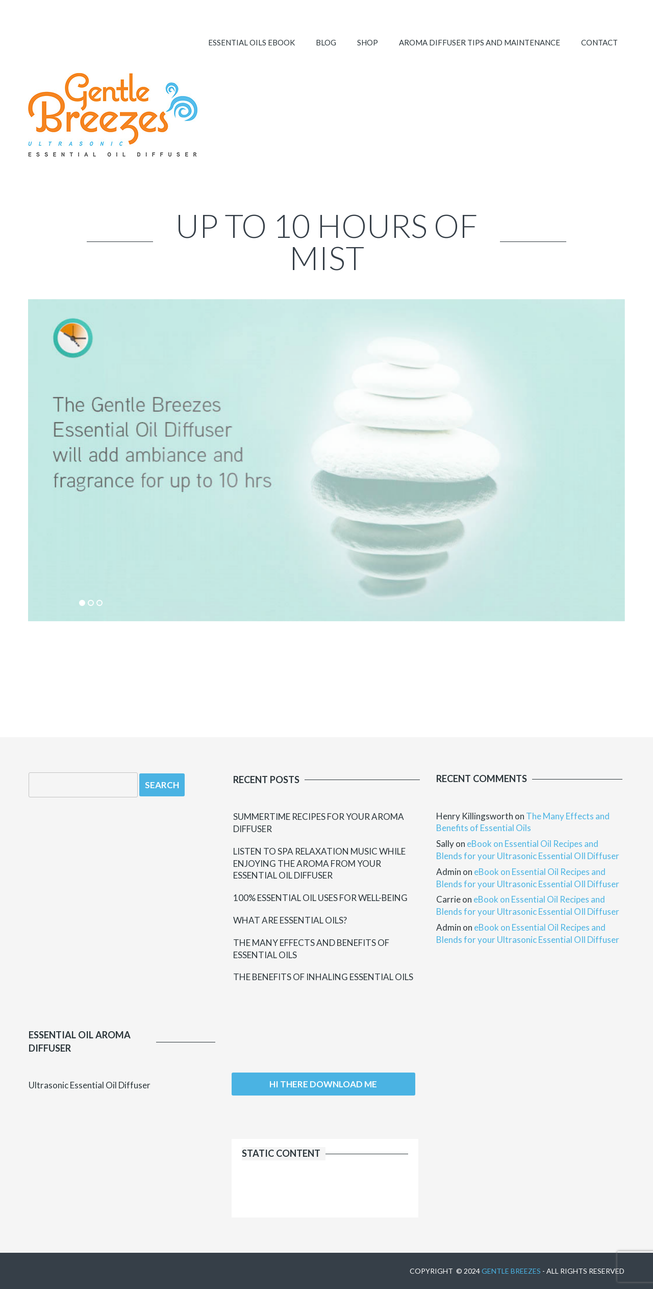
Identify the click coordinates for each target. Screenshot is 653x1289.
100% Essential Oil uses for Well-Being (320, 897)
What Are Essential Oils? (290, 920)
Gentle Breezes (511, 1271)
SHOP (367, 42)
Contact (599, 42)
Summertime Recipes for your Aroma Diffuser (318, 822)
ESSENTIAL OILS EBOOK (251, 42)
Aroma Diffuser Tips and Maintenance (479, 42)
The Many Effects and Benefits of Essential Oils (311, 948)
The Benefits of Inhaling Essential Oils (323, 976)
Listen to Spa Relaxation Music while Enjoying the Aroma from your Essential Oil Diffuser (319, 863)
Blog (326, 42)
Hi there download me (323, 1084)
